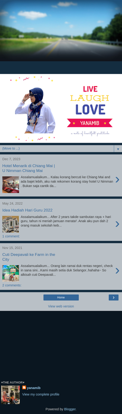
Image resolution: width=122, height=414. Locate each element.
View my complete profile (40, 394)
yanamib (33, 388)
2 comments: (11, 285)
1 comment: (11, 236)
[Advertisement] (61, 39)
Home (61, 297)
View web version (61, 306)
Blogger (70, 409)
